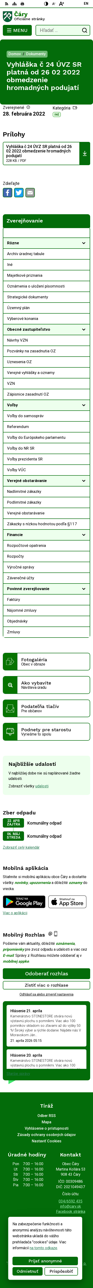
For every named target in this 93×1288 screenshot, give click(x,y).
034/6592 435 (70, 1201)
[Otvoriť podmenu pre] (84, 243)
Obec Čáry (60, 1269)
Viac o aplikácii (15, 913)
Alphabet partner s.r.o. (68, 1263)
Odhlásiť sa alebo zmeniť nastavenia (46, 994)
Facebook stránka (70, 1211)
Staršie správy (18, 1073)
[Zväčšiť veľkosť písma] (61, 4)
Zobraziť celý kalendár (21, 847)
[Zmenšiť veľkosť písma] (54, 4)
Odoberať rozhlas (46, 974)
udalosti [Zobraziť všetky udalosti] (42, 786)
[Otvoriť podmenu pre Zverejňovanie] (84, 234)
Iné (56, 114)
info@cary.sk (70, 1206)
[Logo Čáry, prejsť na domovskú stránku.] (46, 16)
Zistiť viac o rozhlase (46, 985)
